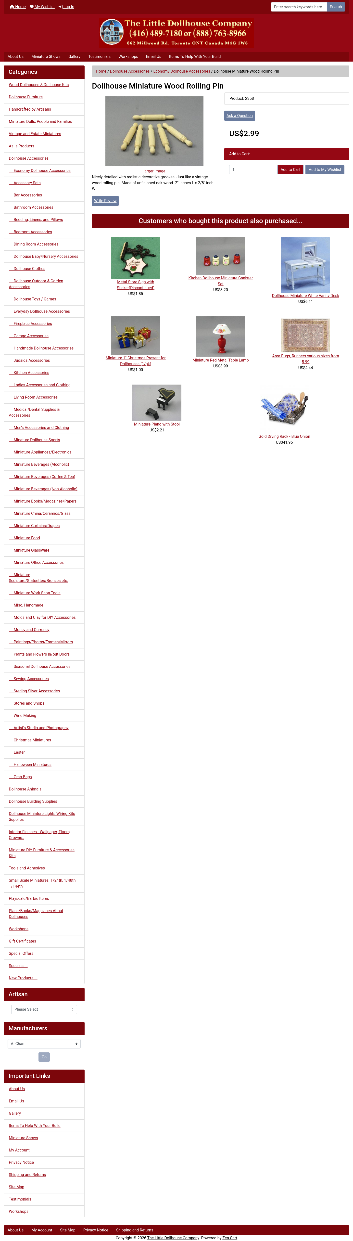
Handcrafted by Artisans (30, 109)
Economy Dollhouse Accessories (181, 71)
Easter (17, 752)
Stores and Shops (26, 703)
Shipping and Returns (27, 1174)
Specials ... (18, 965)
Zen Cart (229, 1238)
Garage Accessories (29, 336)
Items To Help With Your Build (195, 56)
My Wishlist (42, 6)
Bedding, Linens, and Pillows (36, 219)
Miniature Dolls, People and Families (40, 121)
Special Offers (21, 953)
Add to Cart (291, 169)
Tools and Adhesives (27, 868)
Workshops (128, 56)
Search (336, 6)
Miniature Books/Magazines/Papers (42, 501)
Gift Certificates (22, 941)
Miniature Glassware (29, 550)
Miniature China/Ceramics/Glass (40, 513)
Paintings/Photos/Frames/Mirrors (41, 642)
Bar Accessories (25, 195)
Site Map (16, 1187)
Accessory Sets (25, 183)
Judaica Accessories (29, 360)
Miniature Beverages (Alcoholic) (39, 464)
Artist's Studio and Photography (39, 727)
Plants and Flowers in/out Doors (39, 654)
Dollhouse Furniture (26, 97)
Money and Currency (29, 629)
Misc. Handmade (26, 605)
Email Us (153, 56)
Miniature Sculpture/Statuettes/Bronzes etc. (38, 577)
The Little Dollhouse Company (173, 1238)
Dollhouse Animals (25, 789)
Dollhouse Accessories (130, 71)
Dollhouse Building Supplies (33, 801)
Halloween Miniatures (30, 764)
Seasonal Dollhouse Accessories (40, 666)
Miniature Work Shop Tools (35, 593)
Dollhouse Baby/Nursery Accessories (43, 256)
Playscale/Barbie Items (29, 898)
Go (44, 1057)
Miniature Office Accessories (36, 562)
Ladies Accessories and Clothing (40, 385)
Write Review (105, 200)
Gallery (74, 56)
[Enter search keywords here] (299, 7)
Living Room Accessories (33, 397)
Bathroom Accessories (31, 207)
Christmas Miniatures (30, 740)
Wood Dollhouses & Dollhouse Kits (39, 84)
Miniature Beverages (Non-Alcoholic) (43, 489)
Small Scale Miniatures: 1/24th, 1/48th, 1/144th (42, 883)
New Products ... (23, 978)
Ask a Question (240, 115)
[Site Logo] (176, 33)
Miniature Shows (46, 56)
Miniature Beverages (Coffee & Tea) (42, 476)
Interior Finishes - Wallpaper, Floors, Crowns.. (39, 834)
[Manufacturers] (44, 1043)
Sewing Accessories (29, 678)
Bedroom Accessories (30, 232)
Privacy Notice (21, 1162)
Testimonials (99, 56)
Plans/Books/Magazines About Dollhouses (36, 913)
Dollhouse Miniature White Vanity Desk (305, 295)
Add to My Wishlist (325, 169)
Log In (66, 6)
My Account (19, 1150)
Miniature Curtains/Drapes (34, 525)
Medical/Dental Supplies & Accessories (34, 412)
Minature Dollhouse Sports (34, 440)
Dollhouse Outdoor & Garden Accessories (36, 284)
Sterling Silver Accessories (34, 691)
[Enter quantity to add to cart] (253, 169)
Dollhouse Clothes (27, 268)
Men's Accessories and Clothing (39, 427)
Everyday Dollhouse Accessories (39, 311)
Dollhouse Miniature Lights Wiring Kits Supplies (42, 816)
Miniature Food (24, 538)
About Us (16, 56)
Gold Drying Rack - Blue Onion (284, 436)
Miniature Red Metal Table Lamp (220, 360)
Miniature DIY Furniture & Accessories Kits (42, 853)
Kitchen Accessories (29, 372)
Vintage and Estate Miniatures (35, 133)
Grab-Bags (20, 777)
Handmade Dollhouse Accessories (41, 348)
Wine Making (22, 715)
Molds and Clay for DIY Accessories (42, 617)
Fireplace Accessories (30, 323)
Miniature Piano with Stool (157, 424)
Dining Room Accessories (33, 244)
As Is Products (21, 146)
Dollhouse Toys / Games (32, 299)
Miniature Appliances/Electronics (40, 452)
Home (18, 6)
